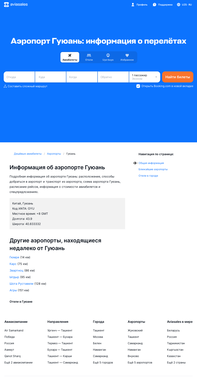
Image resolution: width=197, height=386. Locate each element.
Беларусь (173, 330)
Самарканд (100, 356)
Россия (9, 343)
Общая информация (151, 163)
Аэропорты (136, 322)
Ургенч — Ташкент (59, 330)
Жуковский (135, 330)
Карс (13, 264)
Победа (9, 337)
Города (98, 322)
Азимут (9, 349)
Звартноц (16, 270)
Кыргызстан (175, 349)
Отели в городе (148, 175)
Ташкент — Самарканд (62, 362)
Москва (98, 337)
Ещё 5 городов (103, 362)
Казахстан (174, 356)
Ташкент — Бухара (59, 337)
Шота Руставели (21, 283)
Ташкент (98, 330)
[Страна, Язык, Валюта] (184, 4)
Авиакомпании (15, 322)
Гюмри (14, 257)
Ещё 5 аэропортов (140, 362)
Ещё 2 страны (176, 362)
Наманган (99, 349)
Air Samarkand (13, 330)
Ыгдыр (14, 277)
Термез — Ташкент (60, 343)
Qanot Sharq (12, 356)
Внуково (133, 356)
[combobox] (19, 76)
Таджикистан (176, 343)
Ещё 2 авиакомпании (18, 362)
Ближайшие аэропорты (153, 169)
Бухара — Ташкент (59, 349)
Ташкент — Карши (59, 356)
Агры (13, 290)
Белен (97, 343)
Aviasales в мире (180, 322)
